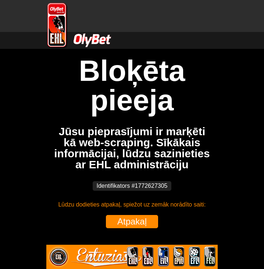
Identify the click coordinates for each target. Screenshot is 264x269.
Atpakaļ (132, 221)
